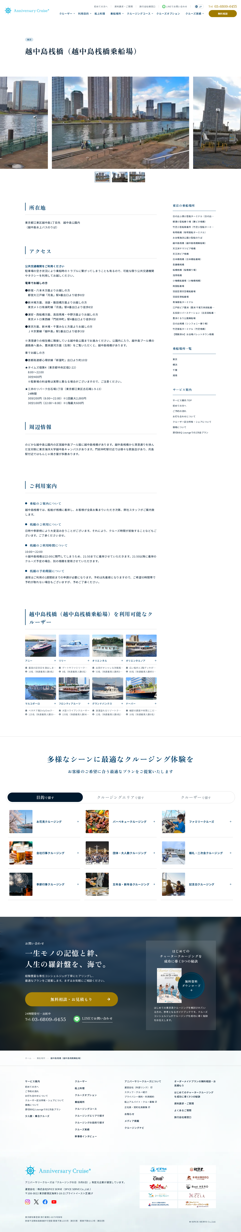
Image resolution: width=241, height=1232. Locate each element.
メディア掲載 (132, 1121)
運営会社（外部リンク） (137, 1087)
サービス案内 (32, 1081)
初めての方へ (101, 6)
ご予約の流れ (32, 1091)
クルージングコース (139, 13)
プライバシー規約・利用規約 (139, 1096)
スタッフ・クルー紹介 (136, 1092)
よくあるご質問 (182, 1110)
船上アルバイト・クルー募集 (139, 1101)
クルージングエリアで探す (89, 1115)
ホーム (28, 1058)
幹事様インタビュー (86, 1136)
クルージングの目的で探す (89, 1122)
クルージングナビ (134, 1127)
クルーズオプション (168, 13)
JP (198, 6)
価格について (32, 1104)
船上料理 (100, 13)
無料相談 (223, 13)
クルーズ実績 (193, 13)
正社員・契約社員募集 (136, 1107)
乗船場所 (115, 13)
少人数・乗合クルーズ (37, 1116)
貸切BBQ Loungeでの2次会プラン (43, 1109)
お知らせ (129, 1114)
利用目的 (83, 13)
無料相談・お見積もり (71, 999)
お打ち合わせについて (36, 1095)
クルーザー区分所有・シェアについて (44, 1100)
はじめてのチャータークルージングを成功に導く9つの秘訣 (194, 1094)
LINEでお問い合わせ (174, 6)
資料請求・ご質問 (123, 6)
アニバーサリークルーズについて (143, 1081)
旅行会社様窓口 (147, 6)
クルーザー (66, 13)
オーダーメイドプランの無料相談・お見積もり (195, 1083)
